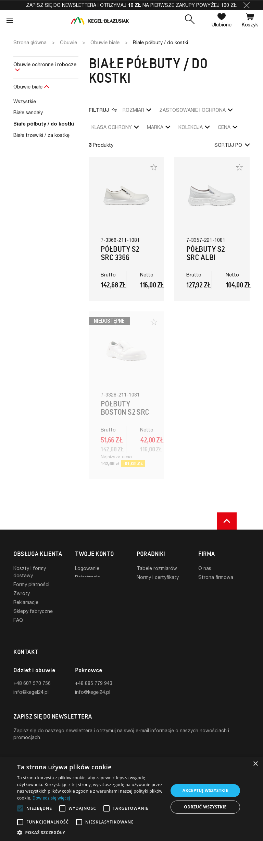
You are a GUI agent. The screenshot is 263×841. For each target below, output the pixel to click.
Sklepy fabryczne (33, 611)
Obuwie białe (27, 87)
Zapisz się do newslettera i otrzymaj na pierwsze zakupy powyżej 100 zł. (131, 5)
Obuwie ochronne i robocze (44, 64)
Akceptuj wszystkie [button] (205, 790)
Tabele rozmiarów (157, 568)
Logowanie (87, 568)
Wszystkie (24, 101)
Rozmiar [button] (137, 110)
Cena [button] (227, 127)
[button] (246, 5)
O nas (204, 568)
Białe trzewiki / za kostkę (41, 135)
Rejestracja (87, 577)
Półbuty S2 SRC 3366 (120, 253)
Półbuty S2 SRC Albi (205, 253)
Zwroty (21, 593)
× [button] (255, 764)
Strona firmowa (215, 577)
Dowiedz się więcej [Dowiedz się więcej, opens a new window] (51, 798)
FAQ (18, 620)
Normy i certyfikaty (158, 577)
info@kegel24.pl (31, 681)
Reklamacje (25, 602)
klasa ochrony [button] (115, 127)
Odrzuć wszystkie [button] (205, 807)
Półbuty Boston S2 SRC (125, 408)
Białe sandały (28, 112)
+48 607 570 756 (32, 672)
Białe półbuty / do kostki (43, 124)
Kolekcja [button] (194, 127)
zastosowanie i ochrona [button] (196, 110)
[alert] (131, 799)
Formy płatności (31, 584)
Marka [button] (158, 127)
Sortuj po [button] (232, 145)
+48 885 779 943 (93, 672)
